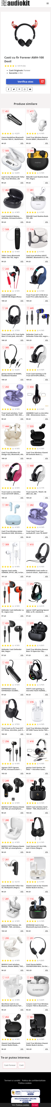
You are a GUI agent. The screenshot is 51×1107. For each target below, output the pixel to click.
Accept (35, 1105)
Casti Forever (10, 1065)
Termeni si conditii (12, 1080)
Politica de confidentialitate (34, 1080)
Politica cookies (25, 1083)
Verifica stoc (31, 81)
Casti (21, 1065)
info (22, 143)
